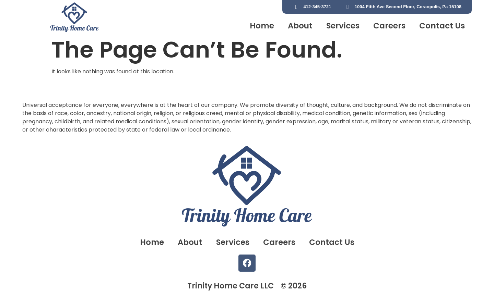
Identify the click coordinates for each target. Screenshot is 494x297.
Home (262, 25)
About (300, 25)
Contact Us (442, 25)
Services (343, 25)
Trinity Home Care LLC (230, 286)
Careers (389, 25)
